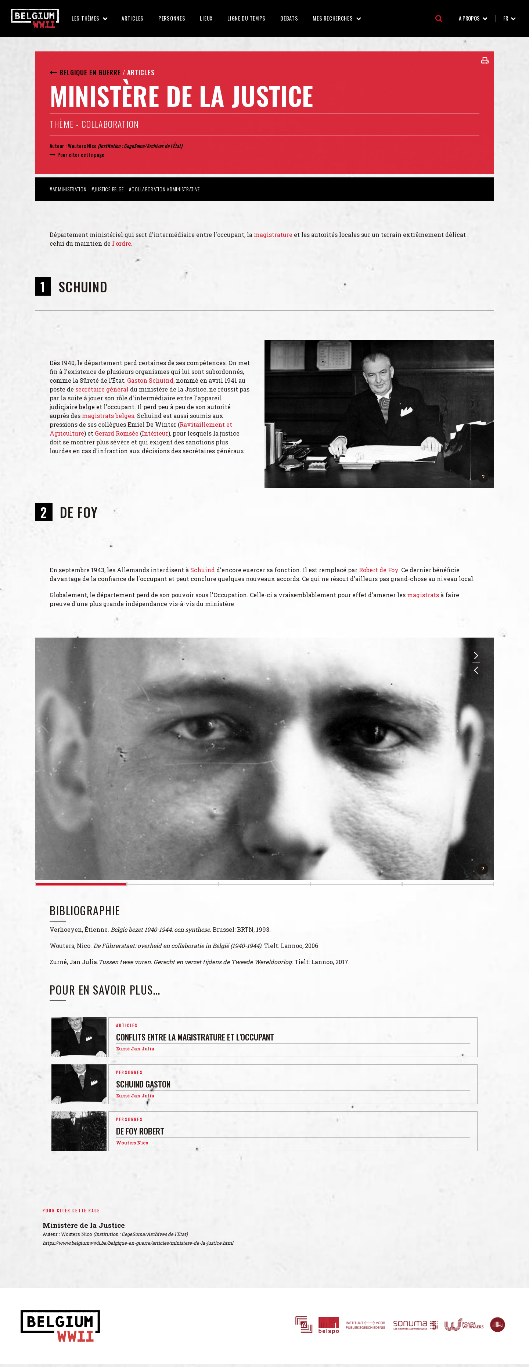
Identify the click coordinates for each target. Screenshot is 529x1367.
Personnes (171, 18)
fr (505, 18)
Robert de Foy (378, 570)
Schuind (202, 570)
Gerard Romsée (116, 433)
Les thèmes (86, 18)
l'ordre (121, 243)
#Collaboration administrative (164, 189)
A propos (469, 18)
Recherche (438, 18)
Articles (133, 18)
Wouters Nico (82, 145)
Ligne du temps (246, 18)
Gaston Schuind (150, 380)
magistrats (423, 595)
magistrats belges (108, 415)
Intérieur (155, 433)
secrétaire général (102, 389)
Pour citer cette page (80, 154)
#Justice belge (107, 189)
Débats (289, 18)
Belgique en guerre (90, 72)
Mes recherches (333, 18)
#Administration (68, 189)
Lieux (206, 18)
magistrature (273, 234)
